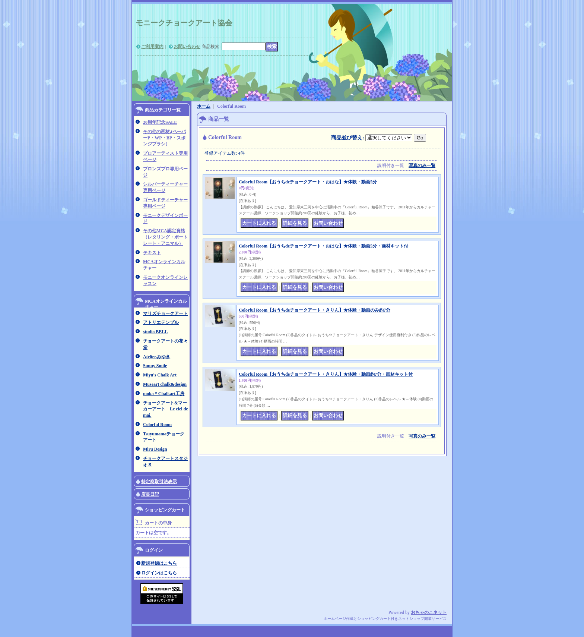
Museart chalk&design (165, 384)
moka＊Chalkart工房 (163, 393)
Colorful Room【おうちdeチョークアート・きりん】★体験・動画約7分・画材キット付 (326, 374)
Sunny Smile (155, 365)
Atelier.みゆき (156, 356)
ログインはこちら (159, 572)
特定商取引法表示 (159, 481)
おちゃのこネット (429, 612)
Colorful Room (157, 424)
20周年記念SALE (160, 122)
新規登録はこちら (159, 563)
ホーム (203, 106)
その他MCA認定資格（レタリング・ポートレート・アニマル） (165, 237)
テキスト (152, 252)
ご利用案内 (152, 46)
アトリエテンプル (161, 322)
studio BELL (155, 331)
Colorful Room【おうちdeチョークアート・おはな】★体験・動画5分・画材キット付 (323, 246)
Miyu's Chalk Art (160, 375)
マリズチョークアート (165, 313)
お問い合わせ (187, 46)
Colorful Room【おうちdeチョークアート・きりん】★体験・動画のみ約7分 (314, 310)
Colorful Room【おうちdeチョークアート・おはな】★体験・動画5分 (308, 182)
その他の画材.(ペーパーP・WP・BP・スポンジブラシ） (164, 138)
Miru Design (155, 449)
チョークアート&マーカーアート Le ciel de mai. (165, 409)
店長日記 (150, 494)
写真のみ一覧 (422, 165)
